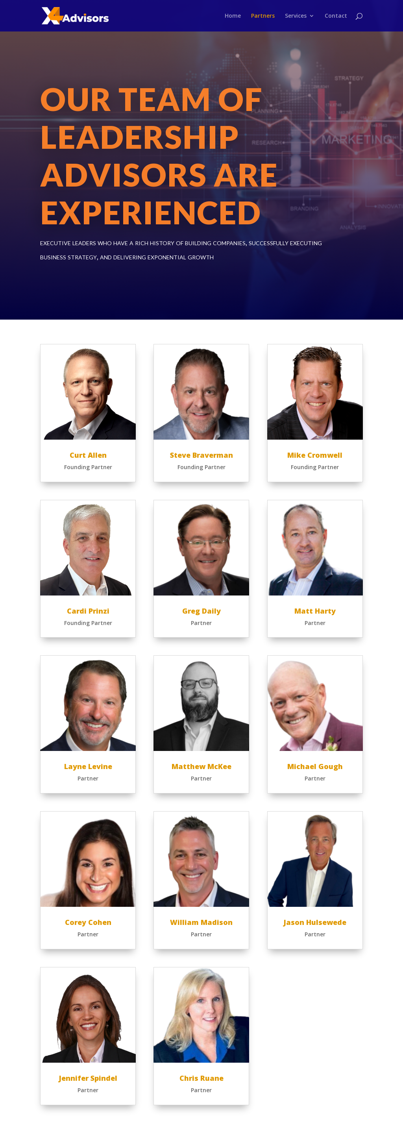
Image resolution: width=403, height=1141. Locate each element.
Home (233, 16)
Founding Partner (88, 467)
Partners (263, 16)
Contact (336, 16)
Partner (88, 778)
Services (296, 16)
